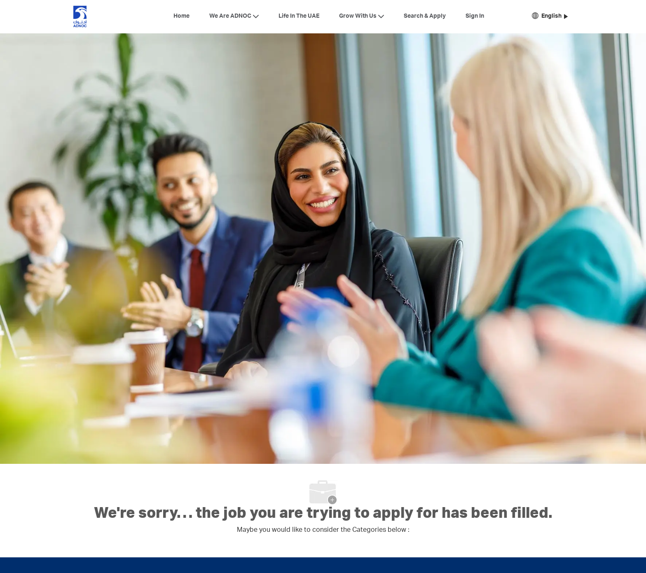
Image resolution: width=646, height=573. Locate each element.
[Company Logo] (80, 16)
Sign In (475, 16)
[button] (549, 16)
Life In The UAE (299, 16)
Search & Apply (425, 16)
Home (181, 16)
